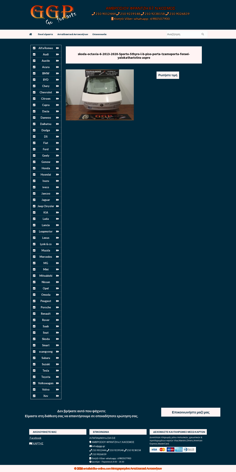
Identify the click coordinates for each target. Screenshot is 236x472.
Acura (46, 67)
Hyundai (46, 174)
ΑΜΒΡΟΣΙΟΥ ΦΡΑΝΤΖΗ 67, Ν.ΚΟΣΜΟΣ (140, 8)
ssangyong (46, 351)
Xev (45, 395)
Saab (46, 326)
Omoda (45, 294)
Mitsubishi (45, 275)
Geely (45, 155)
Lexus (45, 237)
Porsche (46, 307)
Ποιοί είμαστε (45, 34)
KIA (45, 212)
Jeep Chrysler (45, 206)
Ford (46, 149)
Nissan (46, 282)
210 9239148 (128, 14)
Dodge (46, 130)
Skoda (46, 339)
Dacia (45, 111)
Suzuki (46, 364)
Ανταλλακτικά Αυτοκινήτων (72, 34)
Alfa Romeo (46, 48)
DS (46, 136)
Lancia (46, 225)
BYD (45, 79)
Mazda (46, 250)
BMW (45, 73)
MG (45, 263)
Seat (46, 332)
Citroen (45, 98)
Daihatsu (45, 124)
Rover (46, 320)
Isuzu (45, 180)
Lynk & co (46, 244)
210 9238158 (153, 14)
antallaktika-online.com (97, 468)
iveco (45, 187)
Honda (46, 168)
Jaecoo (45, 193)
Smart (46, 345)
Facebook (35, 437)
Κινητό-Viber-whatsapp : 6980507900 (140, 19)
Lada (46, 218)
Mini (45, 269)
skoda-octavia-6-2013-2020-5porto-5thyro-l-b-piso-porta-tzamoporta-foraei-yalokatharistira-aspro (134, 56)
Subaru (46, 358)
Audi (46, 54)
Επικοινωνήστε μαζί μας (191, 412)
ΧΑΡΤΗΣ (36, 443)
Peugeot (45, 301)
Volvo (46, 389)
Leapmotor (46, 231)
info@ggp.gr (97, 446)
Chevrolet (46, 92)
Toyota (45, 377)
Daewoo (46, 117)
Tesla (45, 370)
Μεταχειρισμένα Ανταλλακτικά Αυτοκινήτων (136, 468)
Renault (46, 313)
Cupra (46, 105)
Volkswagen (45, 383)
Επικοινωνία (99, 34)
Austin (46, 60)
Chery (46, 86)
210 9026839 (177, 14)
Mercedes (46, 256)
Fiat (45, 143)
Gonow (45, 162)
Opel (46, 288)
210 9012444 (104, 14)
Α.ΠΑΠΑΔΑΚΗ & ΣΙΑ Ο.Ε (102, 437)
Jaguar (46, 199)
